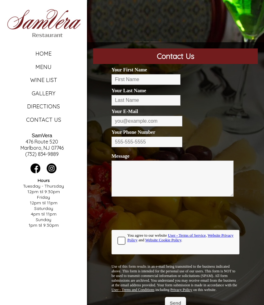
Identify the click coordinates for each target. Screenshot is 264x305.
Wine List (43, 80)
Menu (43, 67)
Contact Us (43, 119)
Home (43, 53)
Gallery (43, 93)
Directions (43, 106)
